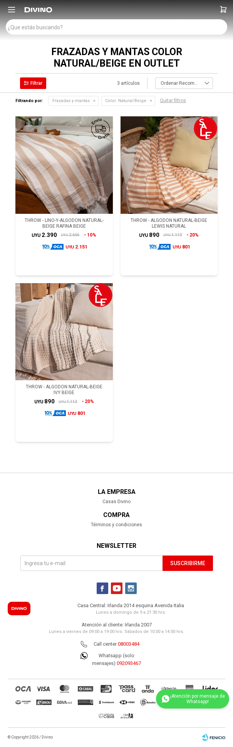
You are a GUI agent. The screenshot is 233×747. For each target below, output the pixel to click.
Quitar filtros (173, 100)
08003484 (128, 644)
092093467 (129, 663)
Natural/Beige (125, 100)
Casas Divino (116, 501)
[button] (223, 9)
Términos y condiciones (116, 524)
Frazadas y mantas (71, 100)
